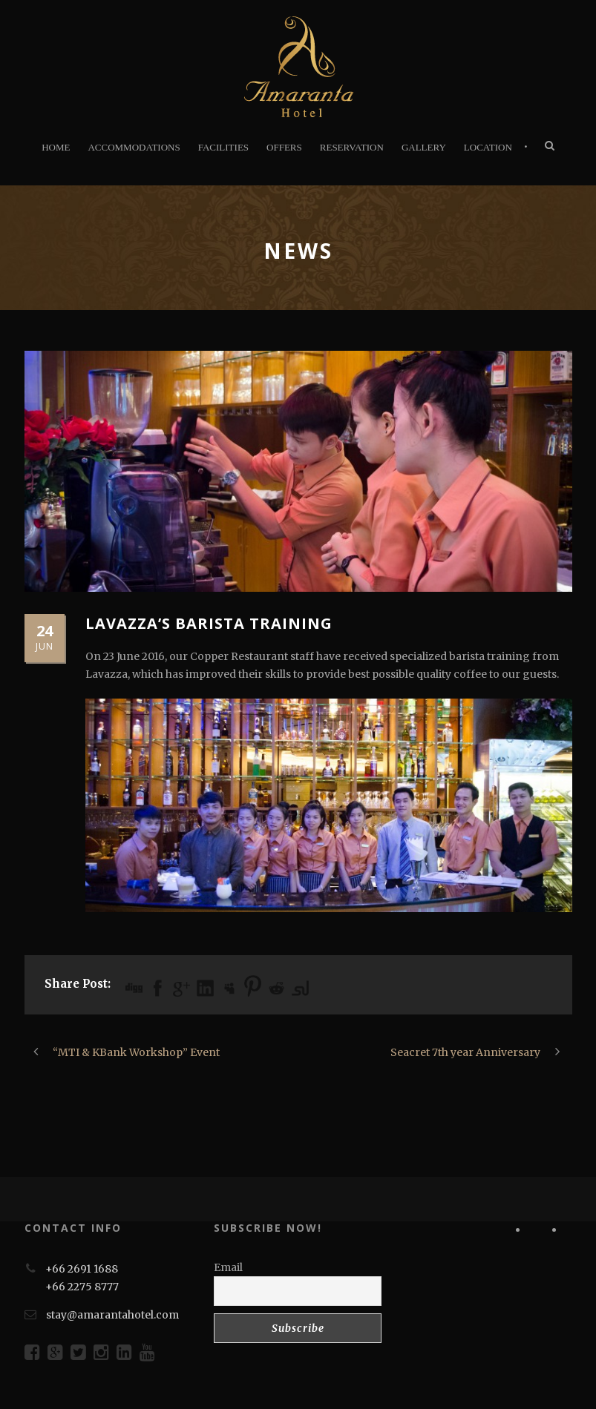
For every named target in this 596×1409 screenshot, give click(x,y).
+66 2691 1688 (81, 1269)
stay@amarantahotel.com (112, 1314)
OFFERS (284, 147)
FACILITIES (223, 147)
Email (228, 1267)
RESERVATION (352, 147)
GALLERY (424, 147)
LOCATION (488, 147)
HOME (56, 147)
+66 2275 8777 (82, 1286)
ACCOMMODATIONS (134, 147)
